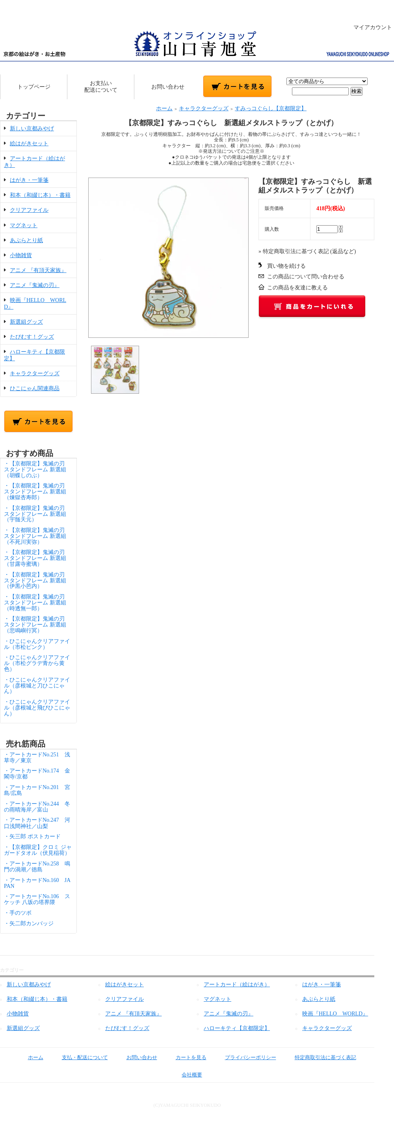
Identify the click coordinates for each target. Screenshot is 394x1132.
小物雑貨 (21, 255)
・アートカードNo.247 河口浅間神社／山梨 (37, 823)
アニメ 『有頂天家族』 (38, 270)
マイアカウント (368, 27)
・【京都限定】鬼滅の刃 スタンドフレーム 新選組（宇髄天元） (37, 514)
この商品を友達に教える (297, 288)
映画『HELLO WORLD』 (335, 1014)
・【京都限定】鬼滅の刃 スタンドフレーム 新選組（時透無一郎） (37, 602)
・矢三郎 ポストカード (32, 836)
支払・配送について (79, 1057)
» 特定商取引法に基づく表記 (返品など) (307, 251)
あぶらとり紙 (26, 240)
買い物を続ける (286, 266)
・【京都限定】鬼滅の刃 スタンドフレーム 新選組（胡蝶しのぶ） (37, 469)
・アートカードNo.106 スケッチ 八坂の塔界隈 (37, 899)
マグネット (23, 225)
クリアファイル (29, 210)
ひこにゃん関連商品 (34, 388)
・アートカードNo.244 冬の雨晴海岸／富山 (37, 807)
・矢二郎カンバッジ (29, 923)
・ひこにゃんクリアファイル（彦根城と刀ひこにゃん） (37, 686)
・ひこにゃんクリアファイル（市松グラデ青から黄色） (37, 663)
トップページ (33, 87)
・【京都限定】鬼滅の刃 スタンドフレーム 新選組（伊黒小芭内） (37, 580)
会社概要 (186, 1075)
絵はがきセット (29, 143)
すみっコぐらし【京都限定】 (271, 108)
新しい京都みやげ (32, 129)
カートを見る (185, 1057)
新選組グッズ (26, 322)
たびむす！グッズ (32, 337)
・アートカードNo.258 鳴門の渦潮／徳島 (37, 867)
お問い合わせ (167, 87)
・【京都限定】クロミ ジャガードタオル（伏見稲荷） (38, 850)
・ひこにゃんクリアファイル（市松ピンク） (37, 644)
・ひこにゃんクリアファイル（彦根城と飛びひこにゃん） (37, 708)
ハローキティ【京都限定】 (237, 1028)
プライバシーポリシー (245, 1057)
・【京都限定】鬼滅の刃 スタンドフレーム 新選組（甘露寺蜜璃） (37, 558)
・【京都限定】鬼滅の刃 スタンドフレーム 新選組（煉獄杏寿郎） (37, 491)
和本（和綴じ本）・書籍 (40, 195)
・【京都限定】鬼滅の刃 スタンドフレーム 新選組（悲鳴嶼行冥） (37, 625)
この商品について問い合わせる (305, 277)
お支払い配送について (100, 86)
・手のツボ (18, 913)
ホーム (164, 108)
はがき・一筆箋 (29, 180)
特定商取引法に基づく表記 (319, 1057)
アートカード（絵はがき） (237, 984)
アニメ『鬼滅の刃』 (34, 285)
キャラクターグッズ (34, 373)
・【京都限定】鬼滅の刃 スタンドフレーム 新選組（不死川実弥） (37, 536)
